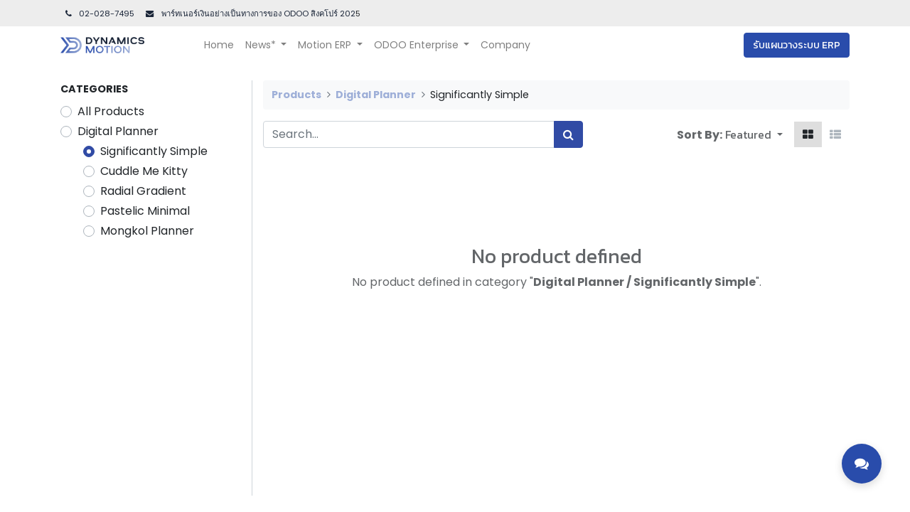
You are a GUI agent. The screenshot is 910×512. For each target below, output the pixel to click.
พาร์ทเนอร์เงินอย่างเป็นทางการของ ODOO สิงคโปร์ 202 (257, 13)
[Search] (568, 134)
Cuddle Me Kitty (144, 171)
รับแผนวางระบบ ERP (796, 45)
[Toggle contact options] (862, 464)
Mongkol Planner (147, 231)
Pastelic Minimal (145, 211)
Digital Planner (118, 131)
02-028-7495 (98, 13)
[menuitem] (219, 45)
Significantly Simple (154, 151)
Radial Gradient (143, 191)
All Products (110, 111)
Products (296, 94)
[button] (754, 134)
